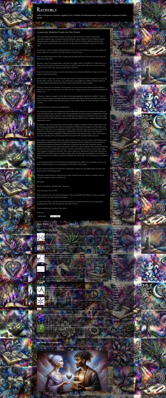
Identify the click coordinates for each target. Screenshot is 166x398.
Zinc (114, 314)
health (114, 193)
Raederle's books (117, 246)
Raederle (46, 10)
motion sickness (117, 225)
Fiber (114, 185)
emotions (115, 175)
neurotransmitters (118, 228)
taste (114, 269)
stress (114, 263)
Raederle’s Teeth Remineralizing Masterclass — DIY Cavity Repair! (65, 255)
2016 (116, 77)
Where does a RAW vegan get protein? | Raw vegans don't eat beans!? (63, 308)
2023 (116, 58)
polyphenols (116, 236)
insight (115, 208)
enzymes (115, 180)
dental (114, 162)
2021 (116, 64)
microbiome (116, 223)
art (113, 127)
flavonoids (116, 188)
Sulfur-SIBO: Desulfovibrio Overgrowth (57, 244)
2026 (116, 50)
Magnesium (116, 220)
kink (114, 218)
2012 (116, 89)
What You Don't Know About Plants (119, 37)
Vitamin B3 (116, 291)
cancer (114, 152)
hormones (115, 198)
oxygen (115, 233)
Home (72, 224)
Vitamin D (116, 304)
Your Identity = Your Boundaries (48, 342)
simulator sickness (118, 258)
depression (116, 165)
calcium (115, 150)
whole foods (116, 312)
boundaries (116, 139)
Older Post (103, 224)
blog (114, 137)
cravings (115, 160)
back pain (115, 134)
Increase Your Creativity (120, 41)
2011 (116, 91)
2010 (116, 94)
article (114, 129)
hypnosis (115, 203)
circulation (116, 155)
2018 (116, 72)
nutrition (115, 231)
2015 (116, 80)
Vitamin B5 (116, 294)
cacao (114, 147)
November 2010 (121, 96)
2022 (116, 61)
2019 (116, 69)
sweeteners (116, 266)
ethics (114, 182)
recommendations (118, 251)
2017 (116, 75)
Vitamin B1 (116, 284)
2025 (116, 52)
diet (114, 170)
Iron (114, 215)
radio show (116, 243)
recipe (114, 248)
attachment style (117, 132)
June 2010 (120, 111)
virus (114, 281)
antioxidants (116, 124)
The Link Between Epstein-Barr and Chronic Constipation (62, 314)
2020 (116, 66)
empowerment (117, 177)
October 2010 (121, 99)
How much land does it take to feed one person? (59, 266)
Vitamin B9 (116, 299)
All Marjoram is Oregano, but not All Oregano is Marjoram (63, 325)
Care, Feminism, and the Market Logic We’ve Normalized (62, 276)
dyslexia (115, 172)
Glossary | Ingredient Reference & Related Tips (59, 287)
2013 (116, 86)
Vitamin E (115, 306)
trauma (115, 271)
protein (115, 238)
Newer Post (41, 224)
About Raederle (117, 31)
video (114, 279)
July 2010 (119, 102)
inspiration (116, 210)
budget (115, 142)
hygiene (115, 200)
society (115, 261)
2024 (116, 55)
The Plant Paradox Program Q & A (56, 298)
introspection (116, 213)
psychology (116, 241)
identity (115, 205)
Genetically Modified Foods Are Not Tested (122, 106)
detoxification (117, 167)
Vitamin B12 (116, 286)
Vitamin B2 (116, 289)
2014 (116, 83)
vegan (114, 276)
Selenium (115, 256)
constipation (116, 157)
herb (114, 195)
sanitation (115, 253)
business (115, 144)
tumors (115, 274)
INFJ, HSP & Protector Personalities (56, 234)
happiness (115, 190)
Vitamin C (116, 301)
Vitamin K (116, 309)
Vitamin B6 (116, 296)
